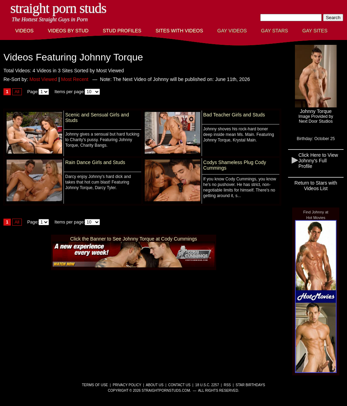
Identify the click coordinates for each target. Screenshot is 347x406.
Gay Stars (274, 30)
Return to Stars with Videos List (316, 185)
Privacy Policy (127, 385)
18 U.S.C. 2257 (207, 385)
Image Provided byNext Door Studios (315, 119)
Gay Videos (232, 30)
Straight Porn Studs (58, 8)
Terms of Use (95, 385)
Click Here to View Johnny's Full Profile (318, 160)
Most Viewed (43, 79)
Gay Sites (315, 30)
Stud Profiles (122, 30)
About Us (154, 385)
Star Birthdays (250, 385)
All (17, 91)
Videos (24, 30)
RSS (227, 385)
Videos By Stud (68, 30)
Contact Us (179, 385)
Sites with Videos (179, 30)
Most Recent (74, 79)
